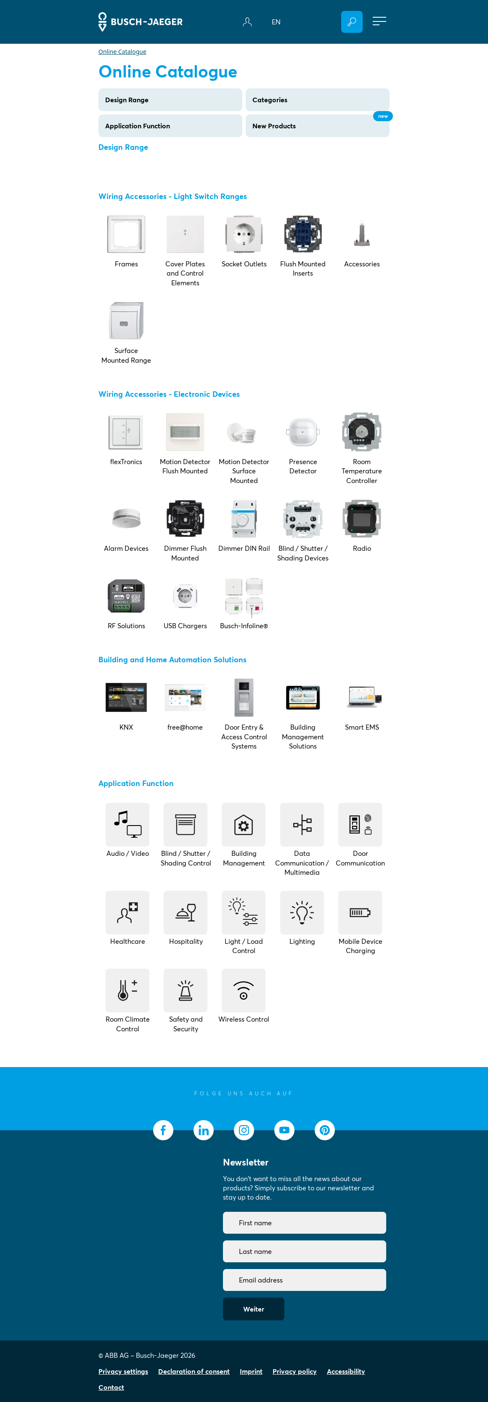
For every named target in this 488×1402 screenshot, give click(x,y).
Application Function (137, 126)
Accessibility (346, 1371)
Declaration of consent (194, 1371)
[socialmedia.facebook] (163, 1130)
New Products (321, 122)
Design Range (127, 100)
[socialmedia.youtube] (284, 1130)
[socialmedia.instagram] (244, 1130)
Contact (111, 1387)
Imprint (251, 1371)
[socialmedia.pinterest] (325, 1130)
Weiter (253, 1309)
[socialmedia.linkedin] (204, 1130)
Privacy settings (123, 1371)
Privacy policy (295, 1371)
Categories (269, 100)
